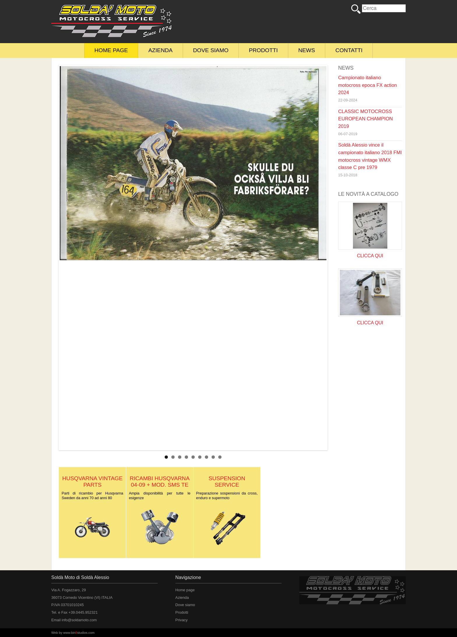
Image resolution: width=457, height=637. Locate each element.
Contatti (349, 50)
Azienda (160, 50)
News (306, 50)
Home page (111, 50)
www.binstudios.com (79, 632)
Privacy (181, 620)
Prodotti (263, 50)
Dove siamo (210, 50)
